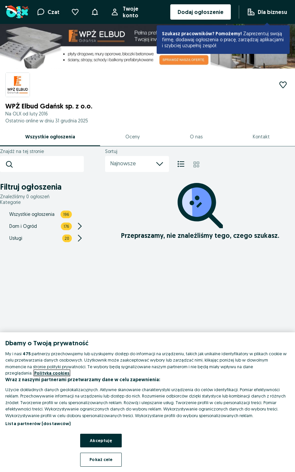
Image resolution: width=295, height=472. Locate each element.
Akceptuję (101, 440)
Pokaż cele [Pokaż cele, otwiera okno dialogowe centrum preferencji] (100, 459)
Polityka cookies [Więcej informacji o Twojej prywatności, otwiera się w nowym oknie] (52, 373)
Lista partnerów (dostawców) (38, 423)
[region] (147, 402)
